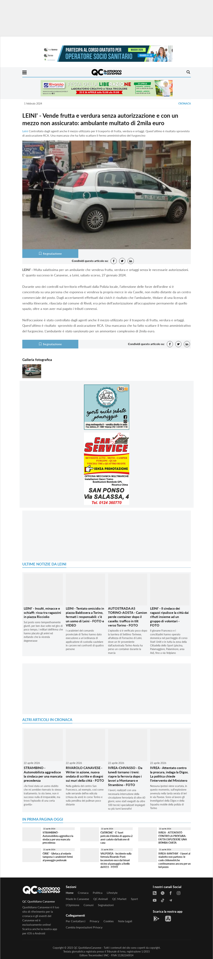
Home (69, 892)
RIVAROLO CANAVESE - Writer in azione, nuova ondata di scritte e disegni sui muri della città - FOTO (85, 774)
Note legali (125, 921)
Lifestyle (112, 892)
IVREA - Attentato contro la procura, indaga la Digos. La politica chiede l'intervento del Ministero (169, 774)
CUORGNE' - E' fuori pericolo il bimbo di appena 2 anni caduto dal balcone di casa (116, 837)
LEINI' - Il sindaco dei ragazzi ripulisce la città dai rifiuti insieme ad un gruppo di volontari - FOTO (169, 616)
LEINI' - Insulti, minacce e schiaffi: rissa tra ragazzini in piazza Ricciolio (42, 612)
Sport (134, 899)
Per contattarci (75, 921)
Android (40, 933)
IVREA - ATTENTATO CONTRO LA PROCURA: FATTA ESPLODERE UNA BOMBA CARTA (172, 837)
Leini (25, 131)
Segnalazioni (106, 905)
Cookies (109, 921)
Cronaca (184, 103)
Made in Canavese (77, 899)
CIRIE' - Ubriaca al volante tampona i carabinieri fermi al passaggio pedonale (58, 857)
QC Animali (100, 899)
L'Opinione (72, 905)
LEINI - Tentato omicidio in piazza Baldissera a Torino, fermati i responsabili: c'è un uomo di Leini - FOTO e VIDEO (85, 616)
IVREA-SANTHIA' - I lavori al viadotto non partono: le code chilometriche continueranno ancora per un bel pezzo (174, 860)
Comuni (89, 905)
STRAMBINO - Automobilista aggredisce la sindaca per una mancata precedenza (43, 774)
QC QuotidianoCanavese (87, 947)
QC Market (119, 899)
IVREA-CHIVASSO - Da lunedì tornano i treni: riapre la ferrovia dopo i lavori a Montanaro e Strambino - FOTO (125, 776)
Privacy (94, 921)
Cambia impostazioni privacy (84, 927)
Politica (97, 892)
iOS (29, 933)
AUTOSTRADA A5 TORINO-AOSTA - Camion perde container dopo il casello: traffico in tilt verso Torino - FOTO (127, 616)
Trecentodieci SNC (98, 955)
